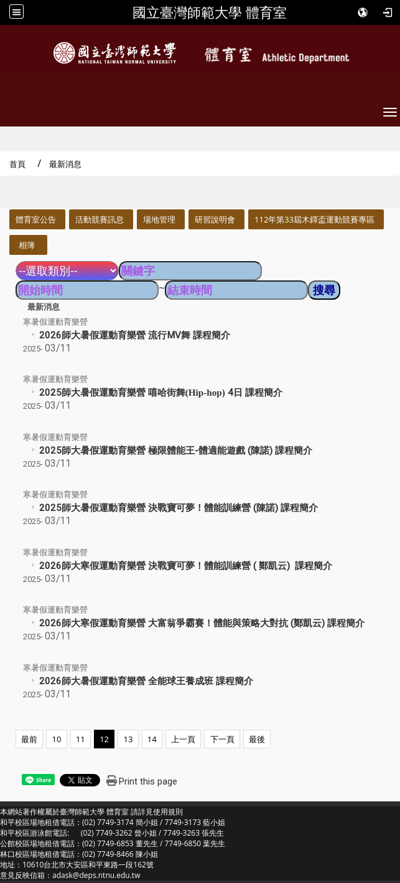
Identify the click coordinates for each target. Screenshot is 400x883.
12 (104, 739)
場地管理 (159, 219)
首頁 (17, 163)
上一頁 (183, 739)
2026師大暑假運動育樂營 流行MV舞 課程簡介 (134, 335)
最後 (257, 739)
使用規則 (168, 811)
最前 (29, 739)
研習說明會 (215, 219)
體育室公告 (36, 219)
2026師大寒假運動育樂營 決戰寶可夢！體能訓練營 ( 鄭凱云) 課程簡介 (185, 565)
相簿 (27, 245)
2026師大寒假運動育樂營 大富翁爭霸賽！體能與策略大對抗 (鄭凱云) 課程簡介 (202, 623)
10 (57, 739)
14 (152, 739)
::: (4, 216)
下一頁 (222, 739)
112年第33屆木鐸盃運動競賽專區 (314, 219)
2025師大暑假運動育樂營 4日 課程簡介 (160, 392)
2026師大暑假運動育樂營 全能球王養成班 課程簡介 (146, 681)
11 (80, 739)
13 (128, 739)
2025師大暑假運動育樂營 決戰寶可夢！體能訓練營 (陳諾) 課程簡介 (178, 507)
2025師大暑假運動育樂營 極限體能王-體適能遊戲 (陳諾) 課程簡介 (175, 450)
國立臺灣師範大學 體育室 (210, 12)
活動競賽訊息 (99, 219)
